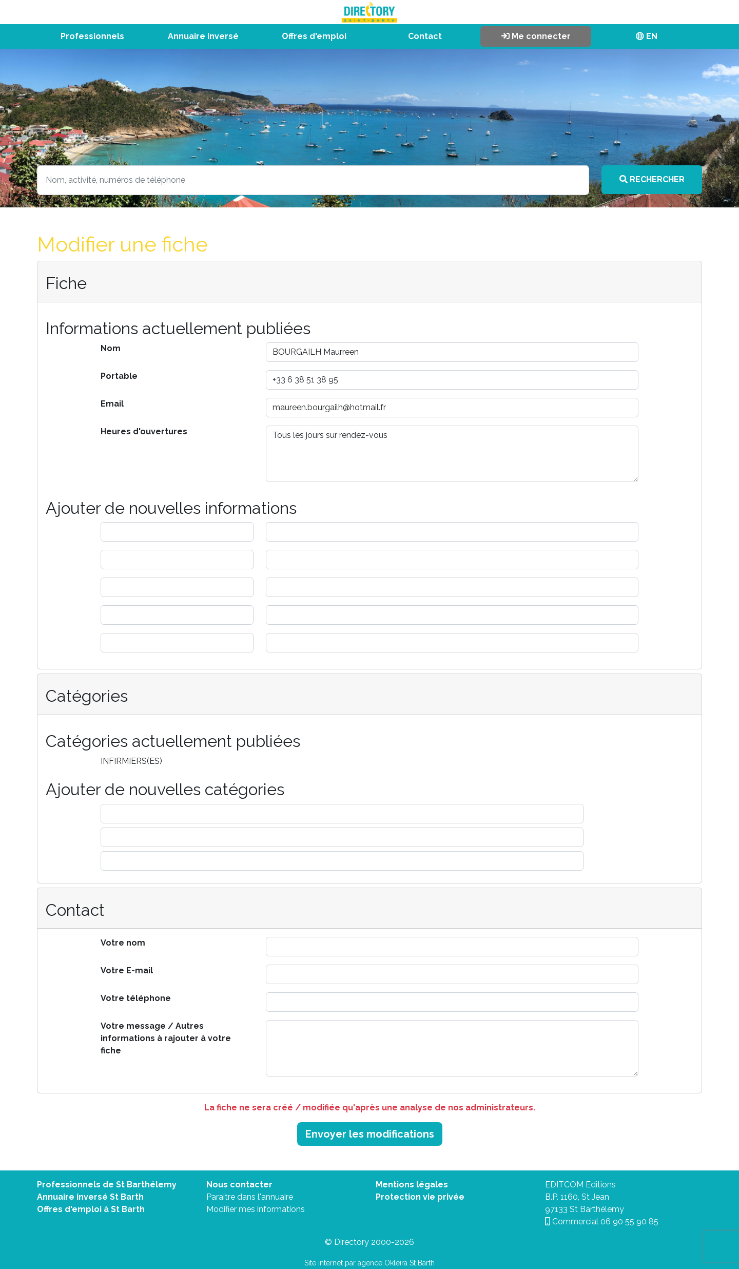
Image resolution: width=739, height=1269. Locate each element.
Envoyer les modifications (369, 1134)
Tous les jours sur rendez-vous (452, 454)
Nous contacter (239, 1184)
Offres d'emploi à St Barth (91, 1209)
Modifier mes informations (255, 1209)
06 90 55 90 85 (629, 1221)
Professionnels (92, 36)
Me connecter (536, 36)
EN (646, 36)
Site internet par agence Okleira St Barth (369, 1263)
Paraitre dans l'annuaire (249, 1197)
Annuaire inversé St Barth (90, 1197)
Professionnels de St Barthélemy (107, 1184)
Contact (425, 36)
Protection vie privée (420, 1197)
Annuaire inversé (203, 36)
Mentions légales (412, 1184)
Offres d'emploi (314, 36)
